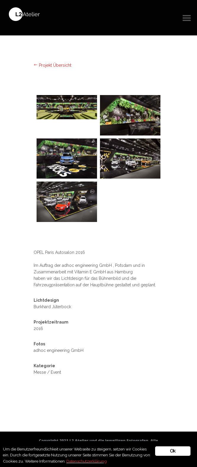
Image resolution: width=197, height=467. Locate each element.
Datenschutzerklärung (86, 461)
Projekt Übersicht (52, 65)
